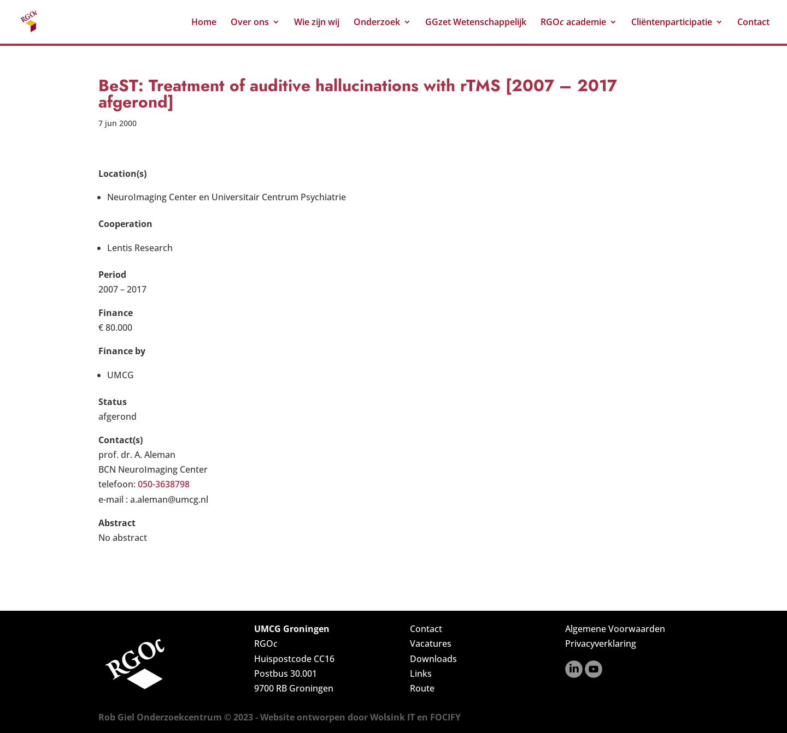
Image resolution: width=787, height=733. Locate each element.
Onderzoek (377, 23)
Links (421, 674)
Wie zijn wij (316, 23)
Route (422, 688)
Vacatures (430, 643)
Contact (753, 23)
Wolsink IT (392, 717)
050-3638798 (164, 484)
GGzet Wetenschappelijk (475, 23)
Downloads (433, 659)
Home (203, 23)
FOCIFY (445, 717)
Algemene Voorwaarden (615, 629)
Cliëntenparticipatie (671, 23)
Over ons (250, 23)
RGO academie (573, 23)
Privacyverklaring (600, 643)
